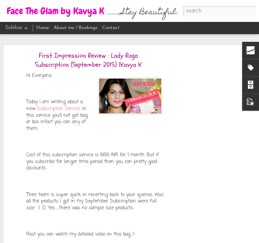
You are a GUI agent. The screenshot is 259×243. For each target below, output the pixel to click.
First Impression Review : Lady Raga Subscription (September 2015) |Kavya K (88, 60)
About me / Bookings (75, 27)
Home (42, 27)
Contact (111, 27)
